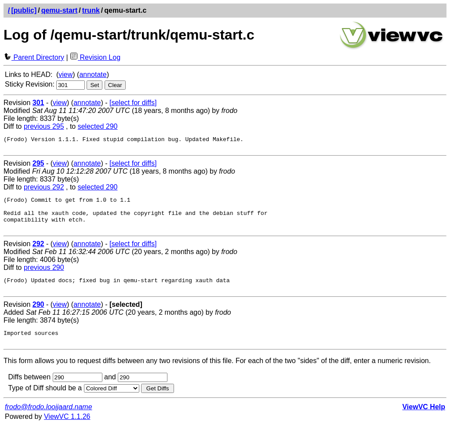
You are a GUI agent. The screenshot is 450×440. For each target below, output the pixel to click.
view (65, 74)
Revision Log (95, 57)
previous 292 (44, 189)
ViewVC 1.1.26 (67, 431)
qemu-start (59, 10)
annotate (92, 74)
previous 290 (44, 276)
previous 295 (44, 126)
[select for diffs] (132, 102)
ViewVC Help (423, 421)
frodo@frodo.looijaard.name (48, 421)
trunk (91, 10)
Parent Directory (34, 57)
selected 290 (98, 126)
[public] (23, 10)
